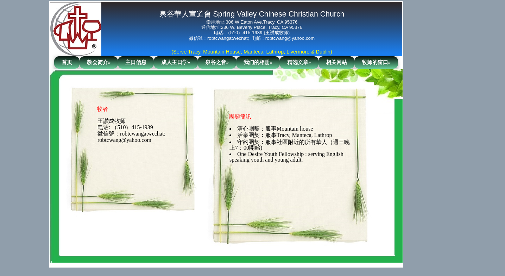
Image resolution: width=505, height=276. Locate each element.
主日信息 (135, 62)
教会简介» (99, 62)
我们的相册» (258, 62)
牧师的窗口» (376, 62)
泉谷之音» (217, 62)
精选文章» (299, 62)
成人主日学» (175, 62)
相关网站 (336, 62)
